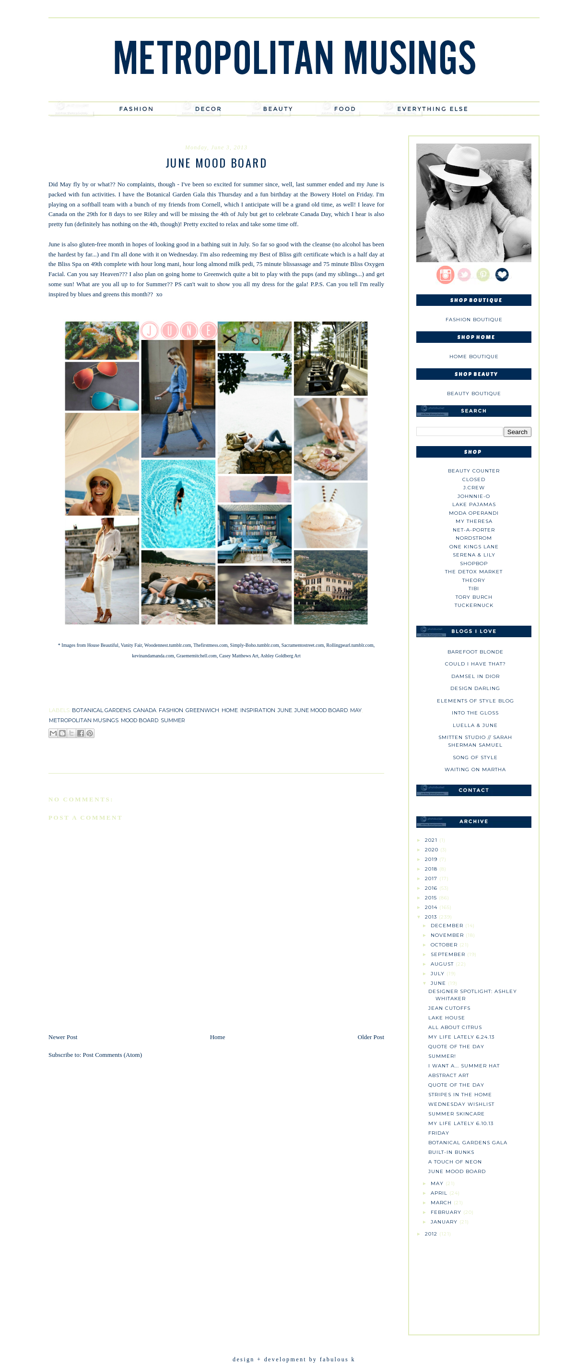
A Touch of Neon (455, 1162)
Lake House (446, 1018)
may (356, 710)
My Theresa (474, 521)
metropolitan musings (83, 720)
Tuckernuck (474, 605)
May (438, 1183)
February (447, 1212)
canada (144, 710)
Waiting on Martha (475, 769)
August (443, 964)
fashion (171, 710)
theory (473, 580)
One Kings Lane (474, 547)
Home (217, 1037)
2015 (432, 898)
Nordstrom (474, 538)
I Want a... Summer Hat (464, 1066)
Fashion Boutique (474, 319)
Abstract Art (448, 1075)
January (445, 1222)
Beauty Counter (474, 471)
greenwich (202, 710)
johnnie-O (474, 496)
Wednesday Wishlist (461, 1104)
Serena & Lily (474, 555)
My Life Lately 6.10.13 (461, 1123)
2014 (432, 907)
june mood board (321, 710)
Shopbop (474, 563)
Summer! (442, 1056)
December (448, 925)
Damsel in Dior (475, 676)
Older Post (371, 1037)
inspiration (257, 710)
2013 (432, 917)
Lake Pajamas (474, 504)
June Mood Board (457, 1171)
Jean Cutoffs (449, 1008)
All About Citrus (455, 1027)
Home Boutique (474, 356)
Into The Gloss (475, 713)
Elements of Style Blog (475, 701)
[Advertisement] (474, 1282)
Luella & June (475, 725)
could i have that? (475, 664)
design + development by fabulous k (294, 1359)
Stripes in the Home (460, 1094)
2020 (432, 850)
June (439, 983)
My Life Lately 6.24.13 (461, 1037)
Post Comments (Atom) (112, 1054)
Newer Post (62, 1037)
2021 (432, 840)
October (445, 945)
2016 (432, 888)
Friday (438, 1133)
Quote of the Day (456, 1046)
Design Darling (475, 688)
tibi (474, 588)
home (230, 710)
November (448, 935)
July (439, 973)
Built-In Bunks (451, 1152)
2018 (432, 869)
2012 (432, 1234)
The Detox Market (474, 572)
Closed (473, 479)
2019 (432, 859)
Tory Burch (474, 597)
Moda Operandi (474, 513)
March (442, 1202)
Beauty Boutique (474, 393)
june (285, 710)
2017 (432, 878)
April (440, 1193)
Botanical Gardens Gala (467, 1142)
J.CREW (474, 488)
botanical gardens (101, 710)
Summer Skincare (456, 1114)
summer (173, 720)
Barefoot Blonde (475, 652)
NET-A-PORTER (474, 530)
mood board (139, 720)
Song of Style (475, 757)
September (449, 954)
